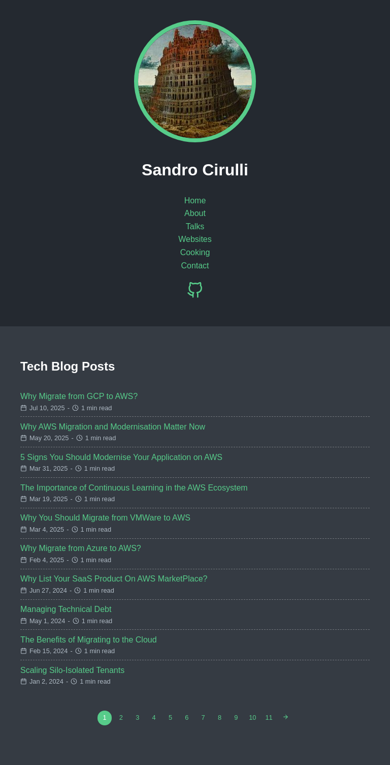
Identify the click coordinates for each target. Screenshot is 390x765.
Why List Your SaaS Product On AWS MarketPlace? (113, 578)
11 (269, 717)
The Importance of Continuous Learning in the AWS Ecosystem (134, 487)
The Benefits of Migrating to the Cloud (88, 639)
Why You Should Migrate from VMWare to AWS (105, 517)
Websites (195, 239)
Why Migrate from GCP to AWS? (79, 396)
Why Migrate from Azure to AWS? (80, 548)
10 (252, 717)
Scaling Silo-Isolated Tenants (72, 670)
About (195, 213)
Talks (195, 226)
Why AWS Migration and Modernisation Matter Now (112, 426)
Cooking (195, 252)
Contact (195, 265)
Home (195, 200)
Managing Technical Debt (65, 609)
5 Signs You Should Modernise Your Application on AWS (121, 457)
